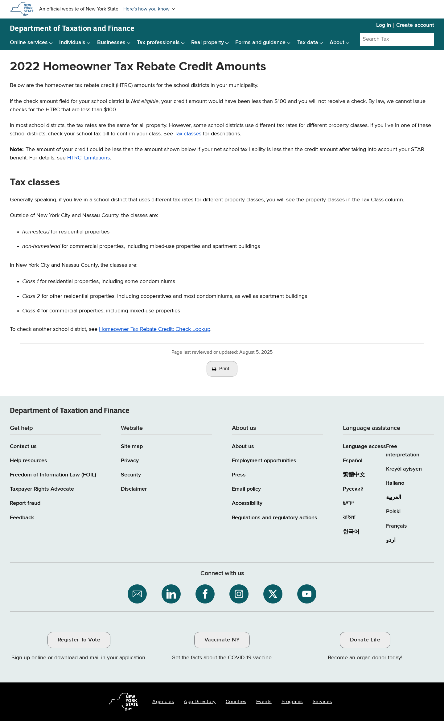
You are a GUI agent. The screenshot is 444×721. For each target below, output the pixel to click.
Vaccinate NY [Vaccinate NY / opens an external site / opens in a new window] (222, 640)
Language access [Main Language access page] (364, 446)
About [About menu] (337, 42)
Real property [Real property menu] (207, 42)
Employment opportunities (264, 461)
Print (224, 368)
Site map (132, 446)
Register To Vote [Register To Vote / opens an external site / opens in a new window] (79, 640)
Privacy (130, 461)
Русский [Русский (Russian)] (353, 489)
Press (239, 475)
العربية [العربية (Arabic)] (393, 497)
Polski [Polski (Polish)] (393, 511)
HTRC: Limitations (88, 158)
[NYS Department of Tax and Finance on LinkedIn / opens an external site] (171, 594)
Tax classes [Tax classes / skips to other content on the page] (188, 134)
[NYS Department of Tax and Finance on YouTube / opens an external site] (306, 594)
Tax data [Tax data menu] (307, 42)
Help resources (28, 461)
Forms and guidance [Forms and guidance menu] (260, 42)
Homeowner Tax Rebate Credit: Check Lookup (154, 329)
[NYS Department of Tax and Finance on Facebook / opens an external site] (205, 594)
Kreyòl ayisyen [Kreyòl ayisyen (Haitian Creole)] (404, 469)
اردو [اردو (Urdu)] (391, 540)
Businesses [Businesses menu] (111, 42)
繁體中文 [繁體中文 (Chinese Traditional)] (354, 475)
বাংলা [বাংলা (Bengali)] (349, 518)
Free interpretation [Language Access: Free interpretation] (402, 451)
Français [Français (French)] (396, 526)
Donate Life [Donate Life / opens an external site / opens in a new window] (365, 640)
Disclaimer (134, 489)
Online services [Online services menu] (29, 42)
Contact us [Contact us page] (23, 446)
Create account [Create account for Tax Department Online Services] (415, 25)
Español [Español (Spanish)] (352, 461)
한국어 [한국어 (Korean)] (351, 532)
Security (131, 475)
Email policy (246, 489)
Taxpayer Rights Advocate (42, 489)
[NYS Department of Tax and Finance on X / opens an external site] (272, 594)
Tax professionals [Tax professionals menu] (158, 42)
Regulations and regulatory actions (274, 518)
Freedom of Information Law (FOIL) (53, 475)
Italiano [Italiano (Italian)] (395, 483)
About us (243, 446)
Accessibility (247, 503)
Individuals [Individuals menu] (72, 42)
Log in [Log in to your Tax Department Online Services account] (383, 25)
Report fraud (25, 503)
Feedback (22, 518)
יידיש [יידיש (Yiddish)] (348, 503)
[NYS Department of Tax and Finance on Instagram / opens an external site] (239, 594)
